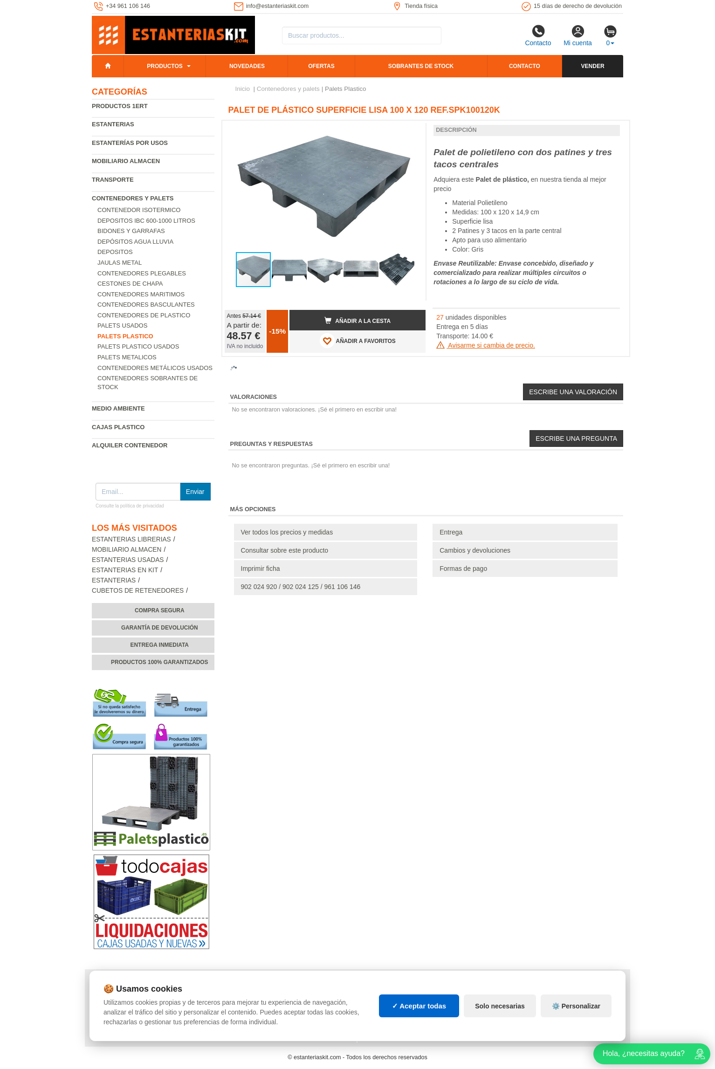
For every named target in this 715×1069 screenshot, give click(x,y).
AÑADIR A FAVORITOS (358, 340)
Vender (593, 66)
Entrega (451, 532)
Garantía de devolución (159, 627)
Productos (164, 66)
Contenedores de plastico (143, 315)
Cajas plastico (118, 427)
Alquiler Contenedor (130, 445)
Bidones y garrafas (131, 230)
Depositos (115, 251)
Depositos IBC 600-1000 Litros (146, 220)
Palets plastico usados (138, 346)
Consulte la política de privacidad (130, 505)
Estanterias (113, 124)
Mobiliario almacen (126, 161)
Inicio (242, 88)
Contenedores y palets (133, 198)
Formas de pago (463, 568)
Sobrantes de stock (421, 66)
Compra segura (160, 610)
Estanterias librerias (131, 539)
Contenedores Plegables (141, 273)
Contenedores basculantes (146, 304)
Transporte (113, 179)
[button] (410, 131)
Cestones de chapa (130, 283)
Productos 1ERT (120, 106)
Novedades (247, 66)
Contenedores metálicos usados (155, 367)
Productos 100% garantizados (159, 662)
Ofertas (321, 66)
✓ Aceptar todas (419, 1006)
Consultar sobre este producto (285, 550)
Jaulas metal (119, 262)
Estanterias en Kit (125, 570)
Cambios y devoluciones (475, 550)
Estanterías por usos (130, 142)
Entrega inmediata (160, 645)
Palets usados (122, 325)
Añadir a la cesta (357, 320)
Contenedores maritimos (141, 294)
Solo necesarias (500, 1006)
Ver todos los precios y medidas (287, 532)
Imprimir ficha (260, 568)
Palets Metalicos (127, 357)
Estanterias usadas (128, 559)
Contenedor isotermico (138, 209)
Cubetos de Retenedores (138, 590)
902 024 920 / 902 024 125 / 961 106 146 (301, 586)
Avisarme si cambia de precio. (485, 345)
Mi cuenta (578, 35)
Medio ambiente (118, 408)
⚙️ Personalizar (576, 1006)
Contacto (538, 35)
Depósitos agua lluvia (135, 241)
